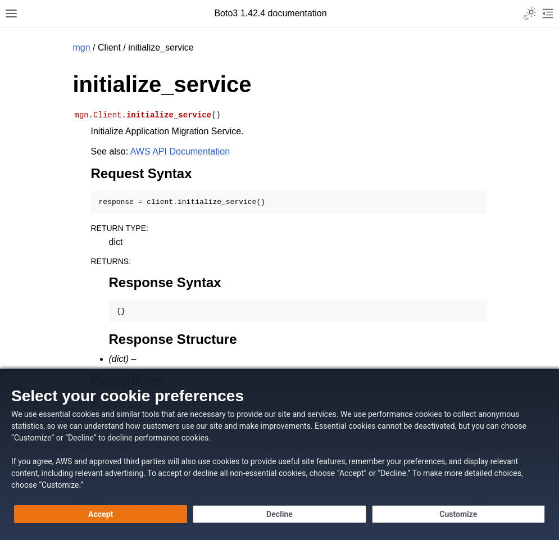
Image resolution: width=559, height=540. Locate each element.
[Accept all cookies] (100, 514)
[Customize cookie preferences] (458, 514)
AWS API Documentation (180, 151)
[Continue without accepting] (279, 514)
